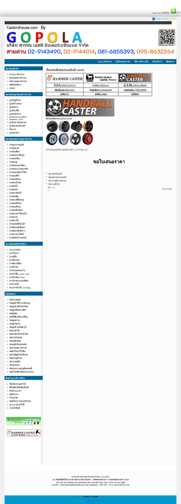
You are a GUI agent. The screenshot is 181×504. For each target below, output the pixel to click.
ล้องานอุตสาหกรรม (57, 181)
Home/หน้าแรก (105, 61)
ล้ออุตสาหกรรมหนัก (57, 177)
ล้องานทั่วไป (54, 184)
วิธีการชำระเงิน (141, 61)
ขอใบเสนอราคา (123, 61)
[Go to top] (167, 189)
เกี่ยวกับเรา (157, 61)
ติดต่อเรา (170, 61)
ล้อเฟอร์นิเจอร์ (55, 174)
